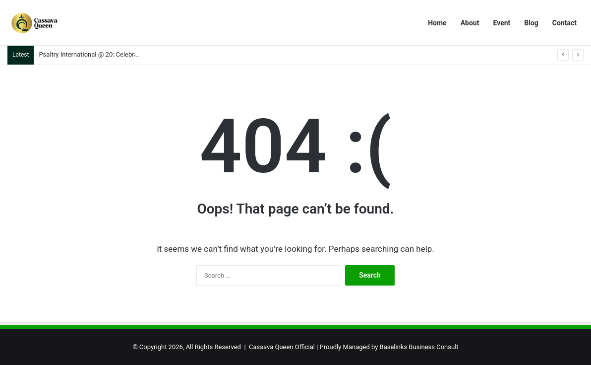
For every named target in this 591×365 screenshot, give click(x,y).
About (470, 23)
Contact (564, 23)
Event (501, 23)
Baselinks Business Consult (419, 347)
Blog (531, 23)
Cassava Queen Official (282, 347)
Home (437, 23)
